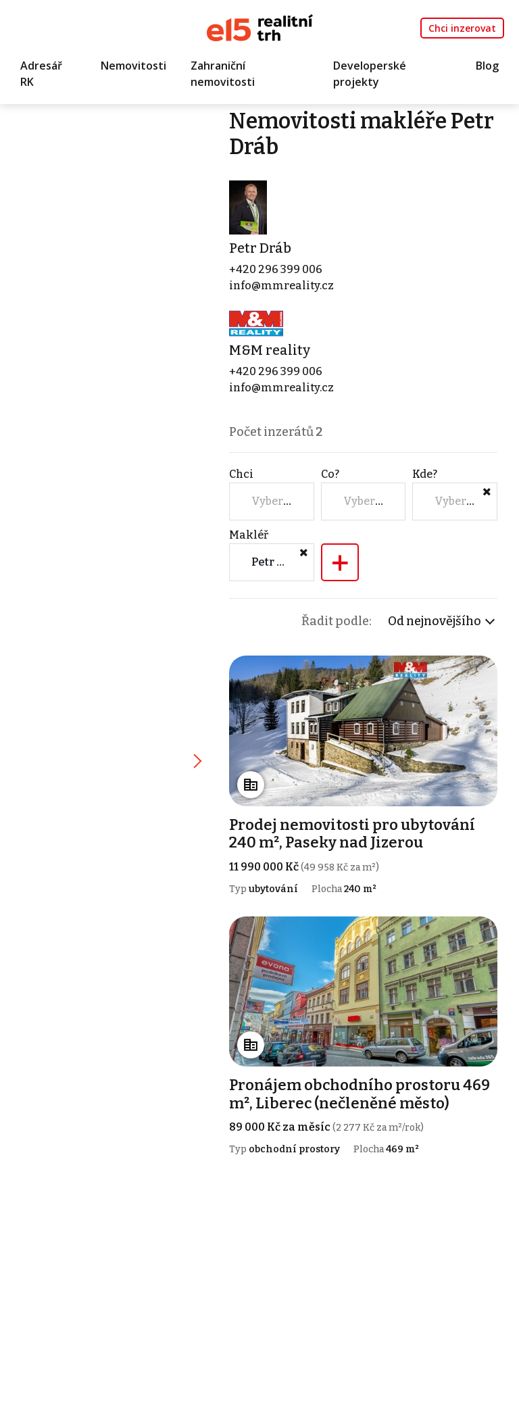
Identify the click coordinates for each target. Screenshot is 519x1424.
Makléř (248, 535)
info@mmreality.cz (281, 285)
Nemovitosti (133, 65)
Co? (330, 474)
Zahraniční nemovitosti (223, 73)
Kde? (424, 474)
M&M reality (269, 350)
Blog (487, 65)
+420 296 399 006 (275, 269)
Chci (241, 474)
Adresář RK (41, 73)
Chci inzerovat (462, 28)
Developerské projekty (369, 73)
